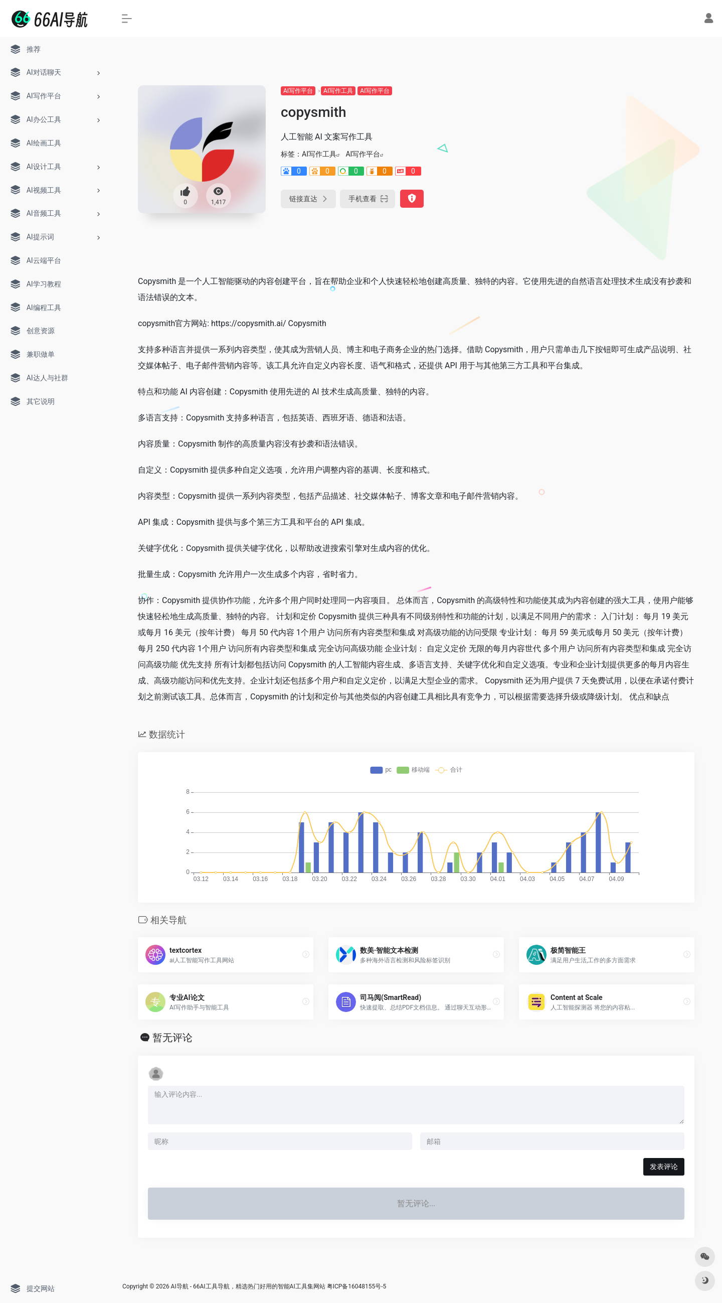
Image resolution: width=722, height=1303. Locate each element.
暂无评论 (172, 1038)
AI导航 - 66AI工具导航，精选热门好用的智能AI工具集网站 (248, 1286)
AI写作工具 (338, 90)
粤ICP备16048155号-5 (357, 1286)
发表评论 (664, 1167)
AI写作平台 (298, 90)
